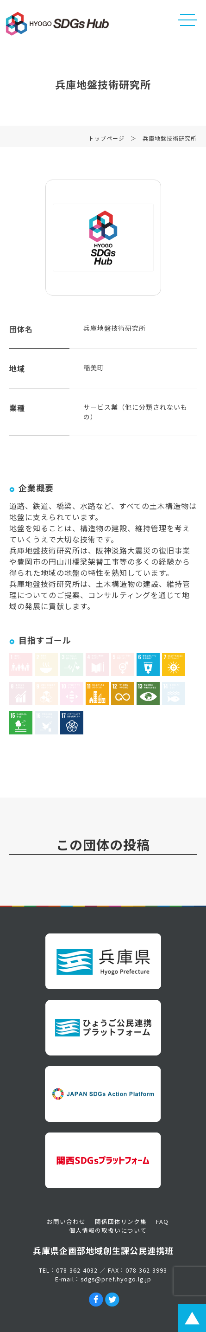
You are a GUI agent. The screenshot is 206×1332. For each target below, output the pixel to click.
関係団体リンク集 (121, 1221)
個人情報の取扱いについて (108, 1230)
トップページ (106, 140)
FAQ (162, 1221)
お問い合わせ (66, 1221)
